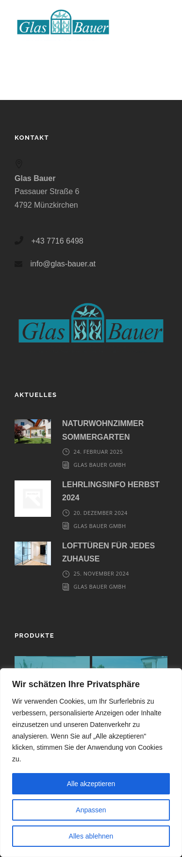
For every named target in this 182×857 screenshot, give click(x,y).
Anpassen (91, 810)
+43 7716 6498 (57, 241)
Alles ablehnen (91, 836)
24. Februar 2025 (98, 451)
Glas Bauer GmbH (100, 464)
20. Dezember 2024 (101, 512)
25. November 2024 (101, 573)
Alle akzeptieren (91, 784)
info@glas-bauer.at (63, 264)
